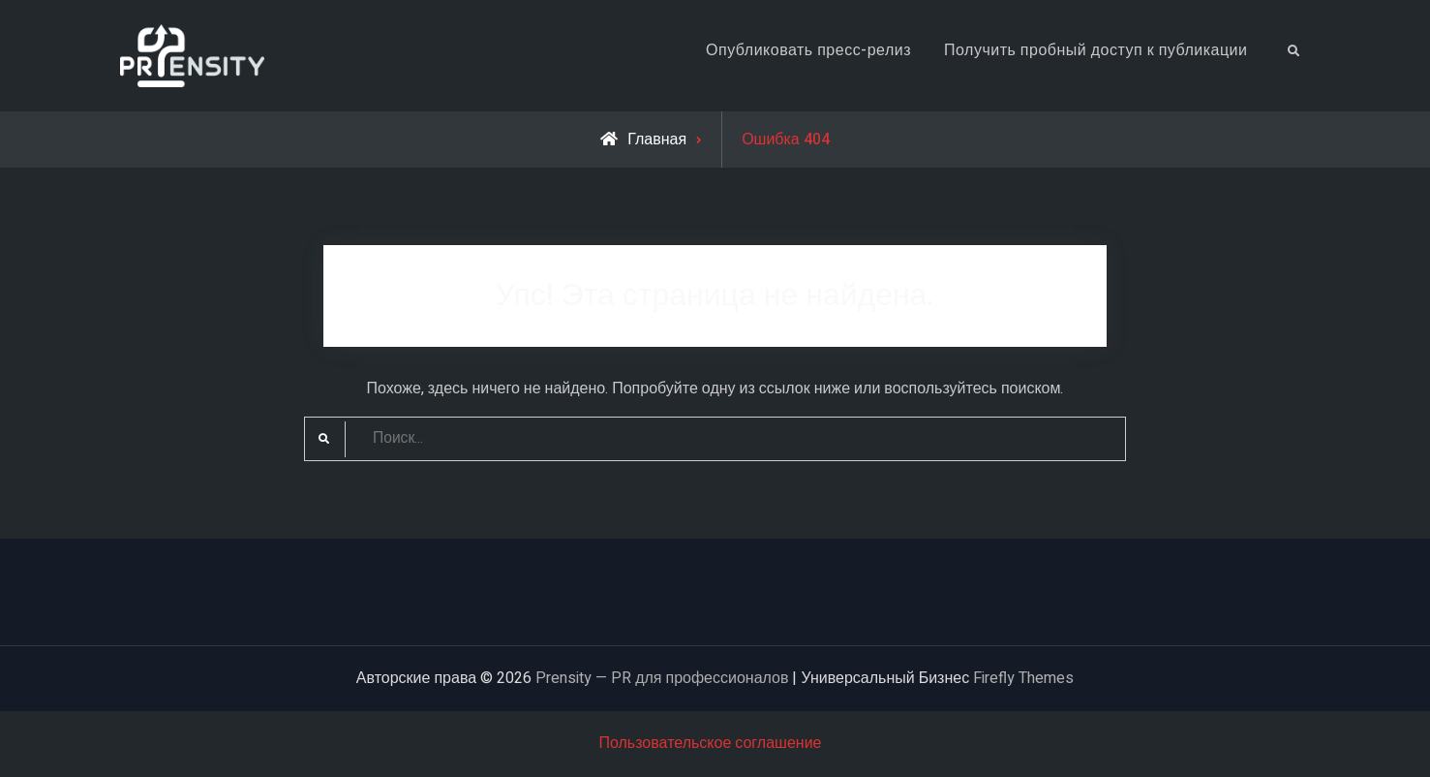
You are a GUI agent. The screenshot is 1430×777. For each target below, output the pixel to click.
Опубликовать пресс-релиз (808, 50)
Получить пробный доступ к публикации (1095, 50)
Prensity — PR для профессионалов (661, 678)
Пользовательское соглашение (709, 743)
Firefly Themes (1023, 678)
